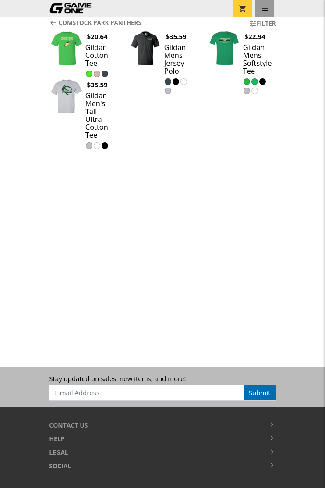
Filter (262, 24)
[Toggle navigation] (264, 8)
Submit (260, 392)
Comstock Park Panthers (95, 23)
